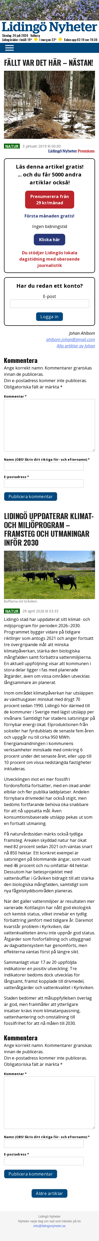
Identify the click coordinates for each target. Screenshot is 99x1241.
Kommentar (15, 396)
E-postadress (16, 477)
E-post (49, 296)
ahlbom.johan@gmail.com (70, 339)
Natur (11, 146)
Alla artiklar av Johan (76, 346)
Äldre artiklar (49, 1193)
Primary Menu (8, 48)
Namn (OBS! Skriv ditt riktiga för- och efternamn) (47, 459)
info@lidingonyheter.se (50, 1226)
